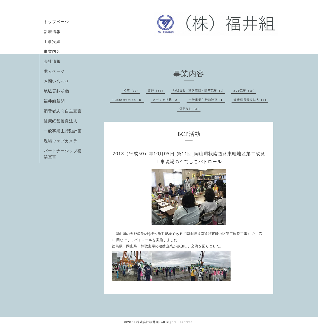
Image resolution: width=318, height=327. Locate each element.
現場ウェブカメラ (61, 140)
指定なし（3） (189, 108)
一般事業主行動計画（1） (207, 100)
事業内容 (52, 51)
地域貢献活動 (56, 91)
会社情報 (52, 61)
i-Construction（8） (128, 100)
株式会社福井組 (147, 322)
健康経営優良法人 (61, 120)
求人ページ (54, 71)
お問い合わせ (56, 81)
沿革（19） (131, 90)
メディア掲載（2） (166, 100)
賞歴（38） (156, 90)
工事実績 (52, 41)
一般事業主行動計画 (63, 130)
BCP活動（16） (244, 90)
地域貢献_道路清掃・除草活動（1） (199, 90)
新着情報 (52, 31)
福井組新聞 (54, 101)
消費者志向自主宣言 (63, 111)
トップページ (56, 21)
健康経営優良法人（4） (251, 100)
